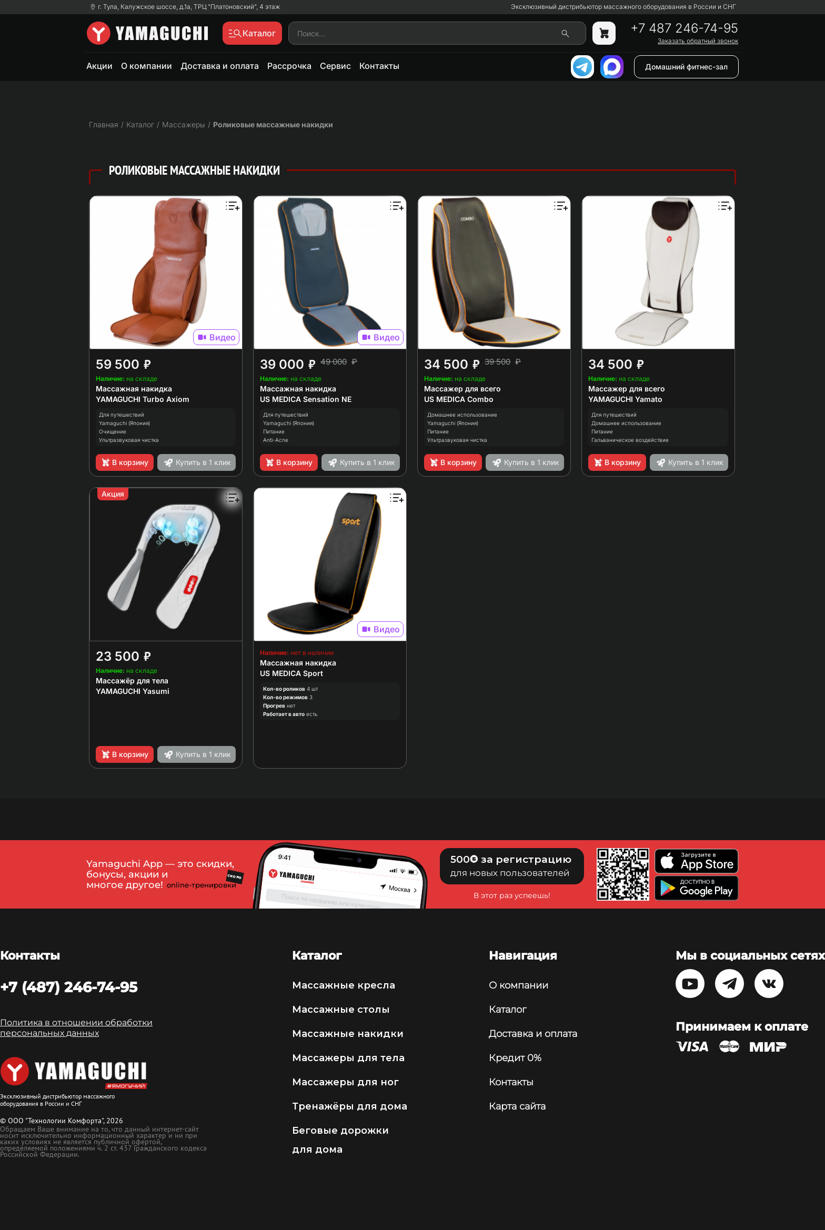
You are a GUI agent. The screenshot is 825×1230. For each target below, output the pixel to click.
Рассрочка (289, 66)
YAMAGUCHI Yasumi (132, 691)
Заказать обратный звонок (698, 41)
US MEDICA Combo (459, 399)
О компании (146, 66)
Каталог (507, 1009)
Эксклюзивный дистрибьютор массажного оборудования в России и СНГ (623, 7)
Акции (99, 66)
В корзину (124, 462)
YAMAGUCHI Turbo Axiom (142, 399)
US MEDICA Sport (291, 673)
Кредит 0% (515, 1058)
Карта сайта (517, 1106)
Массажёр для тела (132, 680)
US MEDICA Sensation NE (305, 399)
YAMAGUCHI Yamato (625, 399)
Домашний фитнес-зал (686, 66)
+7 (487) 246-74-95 (68, 987)
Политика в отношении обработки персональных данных (76, 1027)
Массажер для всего (462, 388)
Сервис (335, 66)
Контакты (379, 66)
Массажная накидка (134, 388)
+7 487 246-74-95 (684, 28)
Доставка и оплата (219, 66)
